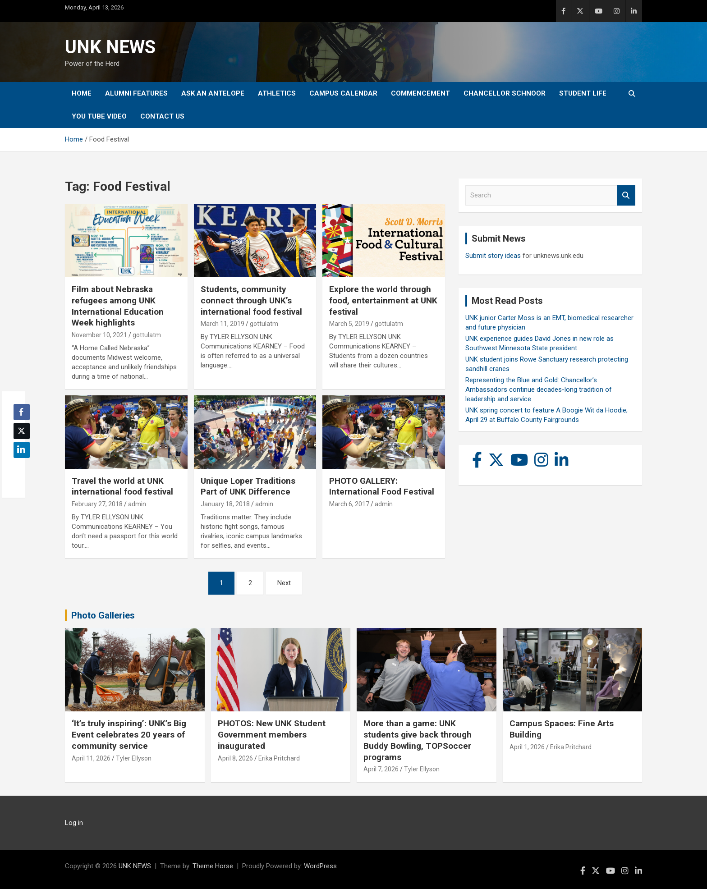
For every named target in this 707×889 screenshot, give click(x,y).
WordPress (320, 866)
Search (626, 195)
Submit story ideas (493, 256)
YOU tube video (99, 116)
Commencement (420, 93)
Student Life (582, 93)
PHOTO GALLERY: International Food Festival (381, 486)
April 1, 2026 (527, 747)
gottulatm (147, 335)
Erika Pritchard (279, 758)
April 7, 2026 (381, 769)
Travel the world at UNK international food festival (122, 486)
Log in (74, 823)
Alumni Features (136, 93)
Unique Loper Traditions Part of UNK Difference (248, 486)
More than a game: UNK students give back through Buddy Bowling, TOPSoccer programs (417, 740)
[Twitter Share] (22, 431)
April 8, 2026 (235, 758)
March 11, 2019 (222, 323)
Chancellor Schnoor (505, 93)
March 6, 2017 (349, 504)
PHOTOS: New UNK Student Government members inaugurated (272, 734)
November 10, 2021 (99, 335)
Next (284, 583)
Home (82, 93)
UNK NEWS (110, 47)
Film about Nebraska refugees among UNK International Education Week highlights (118, 306)
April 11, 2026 (91, 758)
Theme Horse (213, 866)
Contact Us (162, 116)
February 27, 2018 (97, 504)
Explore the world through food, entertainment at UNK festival (383, 300)
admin (137, 504)
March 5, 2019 (349, 323)
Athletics (277, 93)
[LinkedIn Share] (22, 450)
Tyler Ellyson (134, 758)
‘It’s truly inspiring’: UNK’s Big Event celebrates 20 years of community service (129, 734)
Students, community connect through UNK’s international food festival (251, 300)
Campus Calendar (343, 93)
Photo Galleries (103, 615)
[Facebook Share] (22, 412)
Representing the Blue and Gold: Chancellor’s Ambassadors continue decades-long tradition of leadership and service (538, 389)
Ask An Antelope (212, 93)
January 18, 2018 (225, 504)
